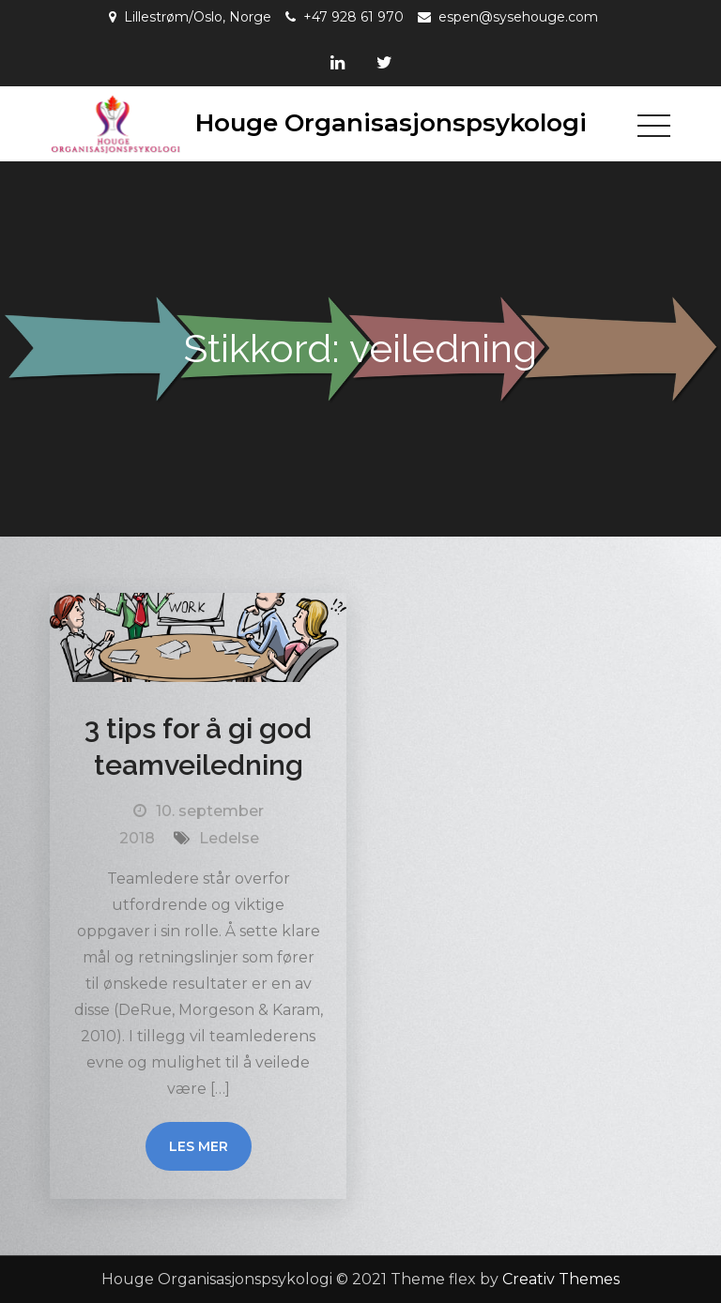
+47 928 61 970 (353, 16)
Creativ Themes (561, 1279)
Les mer (198, 1146)
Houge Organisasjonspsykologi (391, 123)
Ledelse (229, 838)
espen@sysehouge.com (518, 16)
